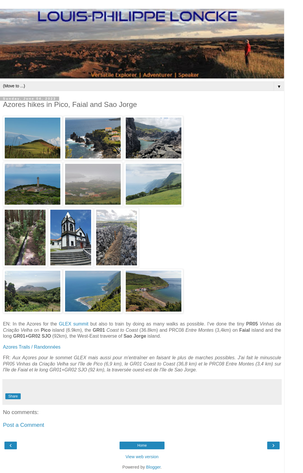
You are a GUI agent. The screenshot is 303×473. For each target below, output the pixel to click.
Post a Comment (23, 425)
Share (13, 396)
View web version (142, 456)
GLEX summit (73, 323)
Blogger (153, 467)
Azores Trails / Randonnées (31, 346)
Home (142, 445)
